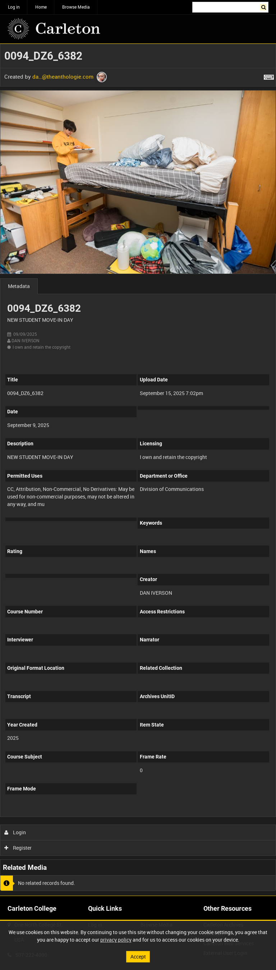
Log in (14, 7)
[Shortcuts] (269, 75)
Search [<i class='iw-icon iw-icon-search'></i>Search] (264, 6)
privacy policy (116, 939)
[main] (138, 470)
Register (18, 847)
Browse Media (76, 7)
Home (41, 7)
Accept (138, 956)
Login (15, 832)
